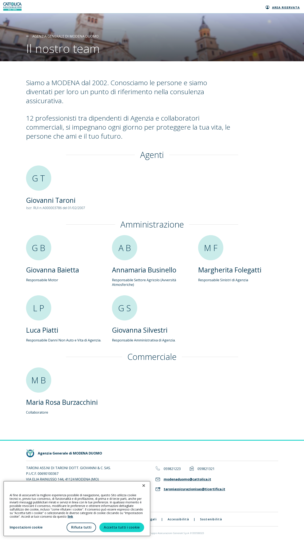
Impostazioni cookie (26, 527)
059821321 (206, 469)
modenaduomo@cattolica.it (187, 479)
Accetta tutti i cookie (122, 527)
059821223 (172, 469)
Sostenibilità (211, 519)
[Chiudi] (143, 485)
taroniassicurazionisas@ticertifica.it (194, 489)
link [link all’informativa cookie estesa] (70, 516)
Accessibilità (178, 519)
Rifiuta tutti (81, 527)
